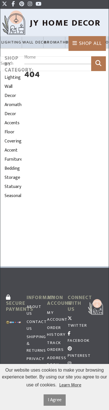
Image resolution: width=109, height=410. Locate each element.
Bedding (12, 168)
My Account (54, 316)
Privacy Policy (34, 362)
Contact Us (34, 325)
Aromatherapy (13, 105)
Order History (54, 331)
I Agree (54, 400)
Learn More (70, 385)
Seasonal (13, 196)
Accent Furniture (13, 154)
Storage (12, 177)
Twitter (75, 322)
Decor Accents (12, 118)
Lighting (13, 77)
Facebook (75, 337)
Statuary (13, 186)
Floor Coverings (13, 136)
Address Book (54, 361)
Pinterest (75, 352)
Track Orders (54, 346)
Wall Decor (10, 91)
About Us (34, 310)
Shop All (87, 43)
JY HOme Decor (65, 22)
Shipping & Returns (34, 344)
